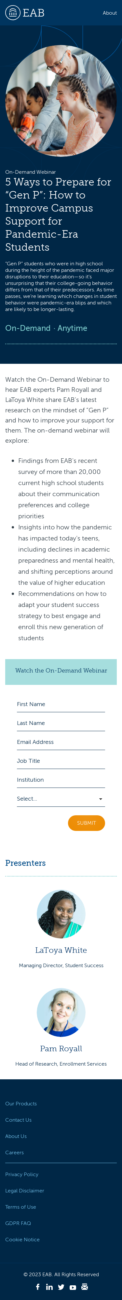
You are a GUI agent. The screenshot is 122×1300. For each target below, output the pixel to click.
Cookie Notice (22, 1240)
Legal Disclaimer (24, 1191)
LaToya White (61, 950)
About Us (16, 1136)
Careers (14, 1153)
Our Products (21, 1104)
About (110, 13)
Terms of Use (20, 1207)
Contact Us (18, 1120)
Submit (86, 823)
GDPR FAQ (18, 1223)
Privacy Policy (21, 1174)
